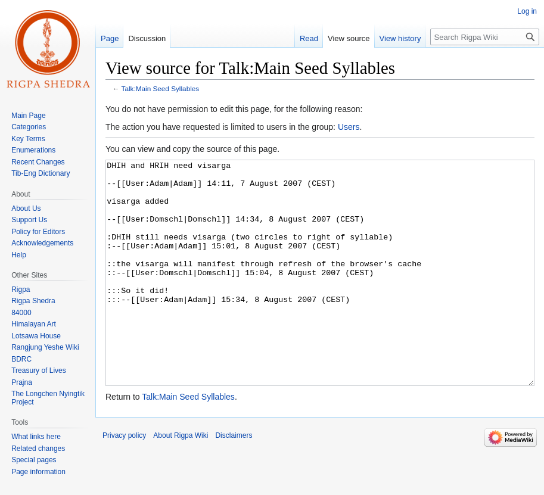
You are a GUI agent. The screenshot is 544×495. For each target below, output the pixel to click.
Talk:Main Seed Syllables (161, 88)
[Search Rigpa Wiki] (484, 37)
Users (349, 127)
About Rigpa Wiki (180, 480)
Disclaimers (233, 480)
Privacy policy (124, 480)
